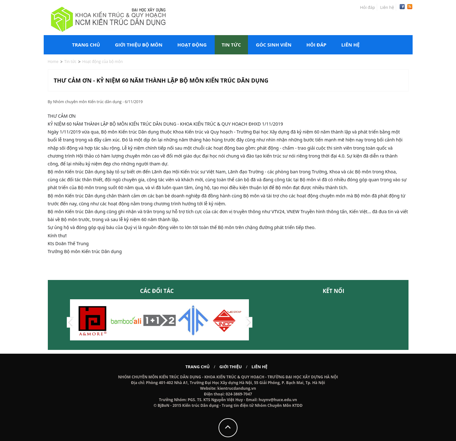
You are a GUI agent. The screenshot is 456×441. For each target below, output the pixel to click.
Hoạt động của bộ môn (102, 61)
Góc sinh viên (273, 44)
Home (53, 61)
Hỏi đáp (367, 7)
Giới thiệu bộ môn (138, 44)
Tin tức (231, 44)
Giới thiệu (230, 367)
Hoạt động (191, 44)
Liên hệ (387, 7)
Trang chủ (86, 44)
